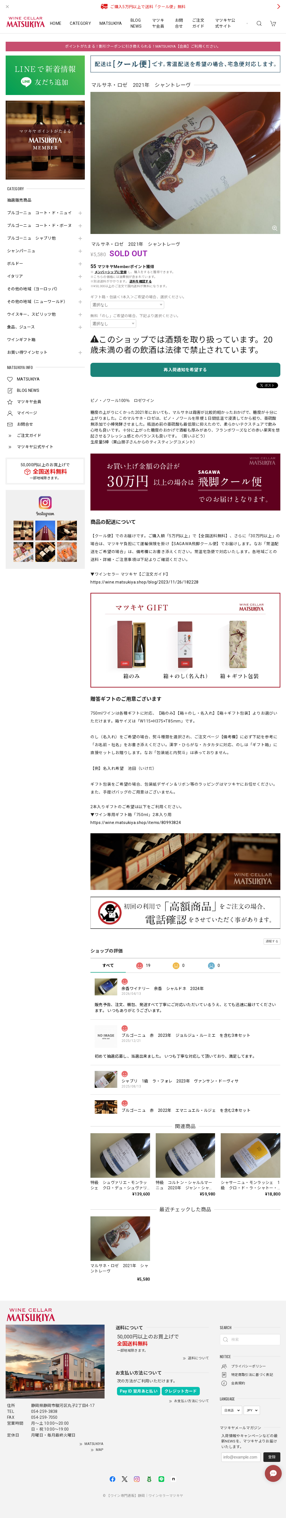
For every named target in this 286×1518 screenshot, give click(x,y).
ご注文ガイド (198, 23)
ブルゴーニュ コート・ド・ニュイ (39, 213)
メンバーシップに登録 (111, 272)
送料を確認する (140, 281)
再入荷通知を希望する (185, 369)
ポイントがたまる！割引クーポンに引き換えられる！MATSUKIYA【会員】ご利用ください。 (143, 46)
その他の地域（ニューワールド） (37, 301)
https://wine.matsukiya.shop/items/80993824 (135, 822)
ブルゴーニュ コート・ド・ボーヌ (39, 225)
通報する (272, 941)
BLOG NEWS (136, 23)
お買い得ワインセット (27, 352)
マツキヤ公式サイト (225, 23)
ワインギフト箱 (21, 339)
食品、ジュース (21, 327)
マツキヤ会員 (158, 23)
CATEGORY (80, 23)
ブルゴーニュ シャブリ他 (31, 238)
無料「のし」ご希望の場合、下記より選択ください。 (135, 316)
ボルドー (15, 263)
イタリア (15, 276)
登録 (272, 1457)
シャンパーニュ (21, 251)
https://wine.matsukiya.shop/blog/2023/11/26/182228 (144, 582)
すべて (108, 965)
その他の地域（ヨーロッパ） (33, 289)
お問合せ (179, 23)
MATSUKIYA (110, 23)
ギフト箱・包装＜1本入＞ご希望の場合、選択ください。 (138, 297)
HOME (55, 23)
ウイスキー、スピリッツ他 (31, 314)
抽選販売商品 (19, 200)
